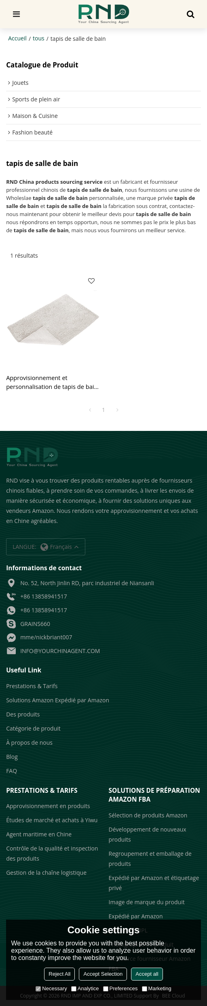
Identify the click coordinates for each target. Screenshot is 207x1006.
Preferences (120, 988)
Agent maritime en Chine (39, 834)
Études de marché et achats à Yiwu (51, 820)
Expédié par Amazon (136, 916)
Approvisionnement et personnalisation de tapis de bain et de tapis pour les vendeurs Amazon (51, 382)
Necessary (51, 988)
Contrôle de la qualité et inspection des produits (52, 853)
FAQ (11, 771)
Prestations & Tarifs (31, 686)
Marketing (156, 988)
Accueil (17, 38)
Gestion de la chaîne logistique (46, 872)
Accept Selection (103, 974)
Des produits (23, 714)
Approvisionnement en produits (48, 806)
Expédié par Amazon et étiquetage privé (154, 883)
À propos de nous (29, 742)
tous (38, 38)
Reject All (59, 974)
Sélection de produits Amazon (148, 815)
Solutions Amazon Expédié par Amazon (57, 700)
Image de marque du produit (147, 902)
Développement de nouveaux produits (147, 834)
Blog (12, 756)
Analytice (85, 988)
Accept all (146, 974)
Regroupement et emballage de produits (150, 858)
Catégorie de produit (33, 728)
